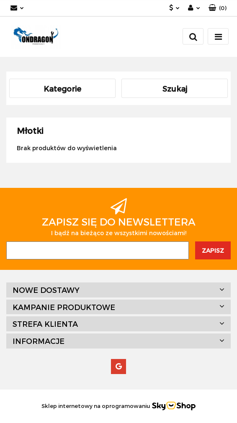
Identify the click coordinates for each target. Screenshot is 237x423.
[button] (217, 8)
